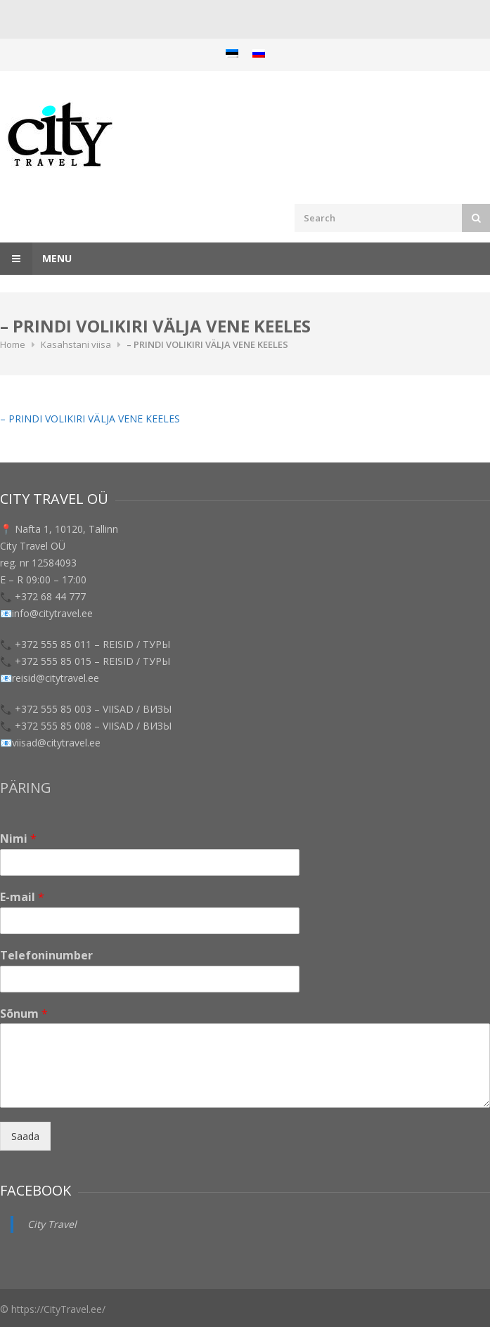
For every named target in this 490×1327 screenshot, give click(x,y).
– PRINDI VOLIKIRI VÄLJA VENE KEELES (90, 418)
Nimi (18, 838)
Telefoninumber (46, 955)
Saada (25, 1136)
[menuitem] (232, 53)
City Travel (52, 1224)
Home (12, 344)
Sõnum (24, 1013)
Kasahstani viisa (76, 344)
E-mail (22, 897)
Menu (36, 258)
